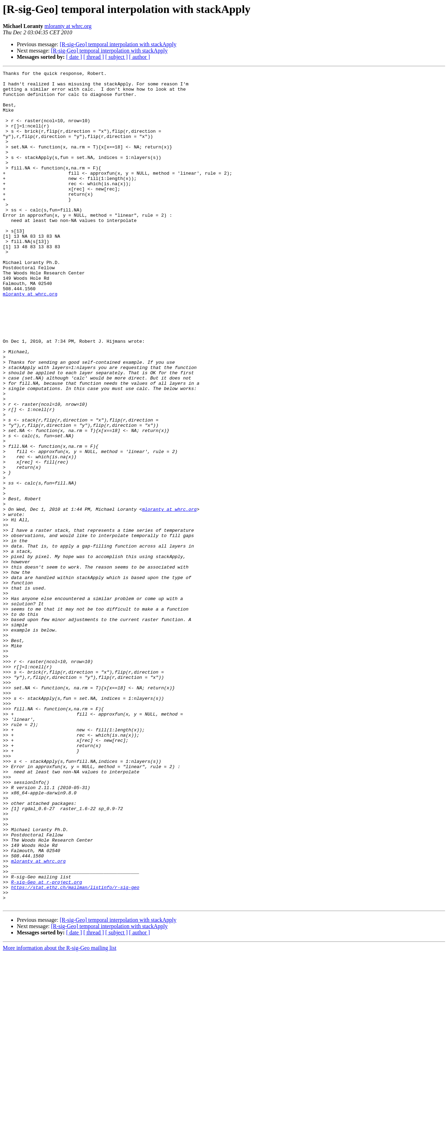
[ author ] (139, 57)
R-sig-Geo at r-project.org (46, 1045)
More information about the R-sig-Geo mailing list (59, 1115)
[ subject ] (116, 57)
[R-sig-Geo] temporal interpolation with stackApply (118, 44)
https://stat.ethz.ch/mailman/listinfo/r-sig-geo (75, 1051)
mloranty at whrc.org (67, 26)
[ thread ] (93, 57)
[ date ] (74, 57)
